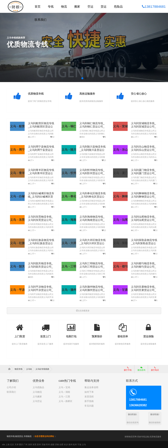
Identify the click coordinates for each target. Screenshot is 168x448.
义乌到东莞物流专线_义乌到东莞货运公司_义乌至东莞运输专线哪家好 (41, 220)
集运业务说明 (91, 387)
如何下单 (89, 392)
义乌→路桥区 (65, 401)
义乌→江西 (64, 396)
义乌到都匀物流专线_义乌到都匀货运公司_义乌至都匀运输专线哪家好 (144, 267)
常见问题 (89, 405)
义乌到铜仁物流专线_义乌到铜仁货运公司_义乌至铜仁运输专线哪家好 (92, 127)
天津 (17, 444)
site (3, 444)
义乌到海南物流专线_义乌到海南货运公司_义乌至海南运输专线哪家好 (92, 220)
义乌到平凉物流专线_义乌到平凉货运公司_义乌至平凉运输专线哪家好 (41, 290)
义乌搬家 (37, 396)
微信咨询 (140, 370)
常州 (48, 444)
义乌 (84, 444)
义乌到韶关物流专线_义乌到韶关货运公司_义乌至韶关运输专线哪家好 (41, 267)
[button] (82, 78)
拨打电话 (155, 369)
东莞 (34, 444)
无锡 (43, 444)
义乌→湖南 (64, 392)
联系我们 (11, 392)
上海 (8, 444)
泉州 (70, 444)
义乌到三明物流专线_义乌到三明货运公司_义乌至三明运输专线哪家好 (92, 267)
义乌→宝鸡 (64, 387)
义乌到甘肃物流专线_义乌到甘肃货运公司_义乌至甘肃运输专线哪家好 (144, 290)
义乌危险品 (38, 387)
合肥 (61, 444)
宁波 (79, 444)
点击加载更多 (83, 311)
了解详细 (17, 56)
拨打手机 (128, 369)
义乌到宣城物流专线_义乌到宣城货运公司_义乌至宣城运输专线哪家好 (144, 127)
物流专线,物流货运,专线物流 (19, 436)
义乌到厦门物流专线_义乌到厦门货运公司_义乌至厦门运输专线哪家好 (144, 173)
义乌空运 (37, 401)
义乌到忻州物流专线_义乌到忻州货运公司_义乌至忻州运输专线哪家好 (92, 173)
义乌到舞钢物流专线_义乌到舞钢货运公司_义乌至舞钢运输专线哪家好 (144, 197)
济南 (57, 444)
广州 (25, 444)
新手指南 (89, 401)
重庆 (21, 444)
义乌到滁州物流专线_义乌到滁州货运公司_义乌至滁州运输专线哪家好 (92, 290)
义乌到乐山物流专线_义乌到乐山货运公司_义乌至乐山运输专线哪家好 (144, 150)
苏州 (39, 444)
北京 (12, 444)
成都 (52, 444)
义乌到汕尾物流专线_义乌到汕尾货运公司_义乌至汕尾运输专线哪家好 (144, 220)
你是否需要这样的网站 (44, 436)
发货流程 (89, 396)
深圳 (30, 444)
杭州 (75, 444)
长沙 (66, 444)
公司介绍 (11, 387)
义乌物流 (37, 392)
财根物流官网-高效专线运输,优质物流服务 (143, 437)
